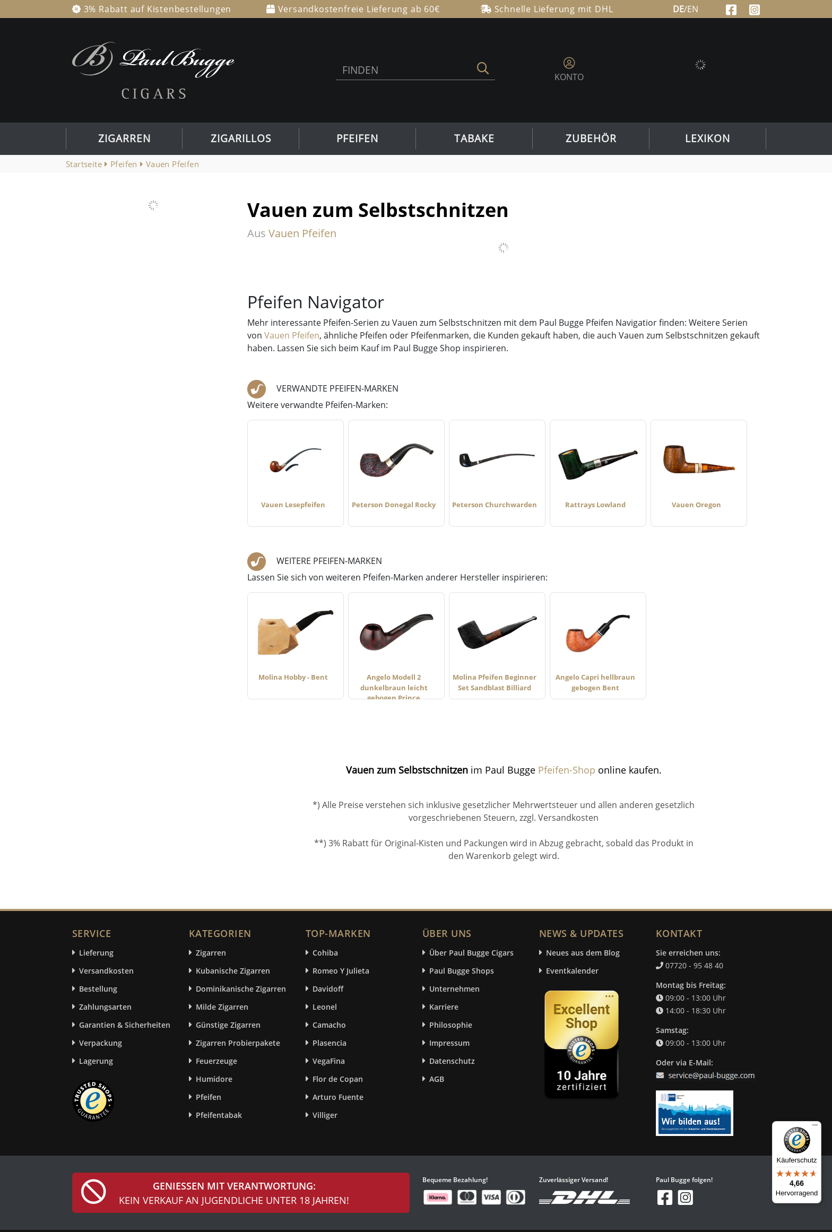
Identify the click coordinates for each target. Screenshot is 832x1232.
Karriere (443, 1007)
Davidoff (328, 989)
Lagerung (96, 1061)
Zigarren (124, 138)
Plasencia (329, 1043)
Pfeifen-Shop (566, 770)
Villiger (325, 1115)
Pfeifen (357, 138)
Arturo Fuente (338, 1097)
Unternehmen (454, 989)
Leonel (325, 1007)
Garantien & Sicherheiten (124, 1025)
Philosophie (450, 1025)
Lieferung (96, 953)
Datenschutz (452, 1061)
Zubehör (591, 138)
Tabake (474, 138)
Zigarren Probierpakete (238, 1043)
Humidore (214, 1079)
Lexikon (707, 138)
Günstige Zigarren (228, 1025)
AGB (436, 1079)
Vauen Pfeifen (291, 335)
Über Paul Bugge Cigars (471, 953)
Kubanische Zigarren (233, 971)
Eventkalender (572, 971)
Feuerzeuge (216, 1061)
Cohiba (325, 953)
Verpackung (100, 1043)
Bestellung (98, 989)
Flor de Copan (338, 1079)
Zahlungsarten (105, 1007)
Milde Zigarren (222, 1007)
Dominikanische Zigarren (241, 989)
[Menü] (815, 1127)
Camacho (329, 1025)
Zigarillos (241, 138)
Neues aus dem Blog (583, 953)
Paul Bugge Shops (461, 971)
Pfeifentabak (219, 1115)
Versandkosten (106, 971)
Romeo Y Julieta (341, 971)
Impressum (449, 1043)
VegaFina (329, 1061)
